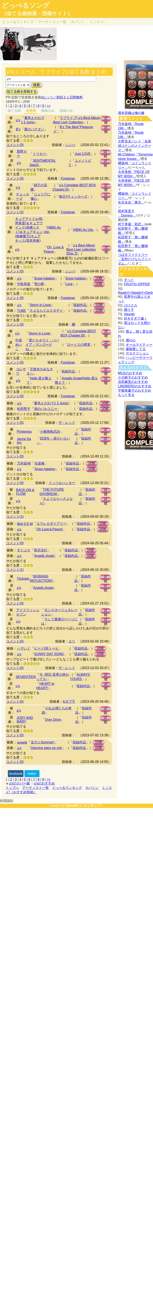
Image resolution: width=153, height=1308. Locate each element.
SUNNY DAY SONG (49, 654)
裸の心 (131, 340)
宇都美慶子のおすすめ (134, 390)
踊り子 (129, 309)
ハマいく (23, 648)
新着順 (31, 110)
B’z (18, 129)
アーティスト (52, 22)
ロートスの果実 (78, 344)
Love (69, 284)
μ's (18, 120)
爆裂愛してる (136, 349)
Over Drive (53, 719)
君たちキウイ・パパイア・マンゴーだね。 (42, 344)
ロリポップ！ (94, 805)
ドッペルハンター (62, 483)
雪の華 (39, 284)
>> (49, 106)
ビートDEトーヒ (46, 648)
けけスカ (130, 305)
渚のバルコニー (45, 409)
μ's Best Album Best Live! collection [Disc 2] (81, 249)
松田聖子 (23, 409)
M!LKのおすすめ (130, 373)
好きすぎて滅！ (135, 318)
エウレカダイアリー (51, 523)
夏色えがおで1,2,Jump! (51, 403)
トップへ (12, 787)
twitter (32, 773)
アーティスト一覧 (35, 787)
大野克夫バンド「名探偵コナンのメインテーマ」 (134, 146)
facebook (15, 773)
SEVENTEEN (26, 677)
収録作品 (80, 305)
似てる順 (14, 110)
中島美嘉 (23, 284)
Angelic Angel (44, 556)
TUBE (21, 311)
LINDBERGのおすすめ (135, 386)
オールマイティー (139, 344)
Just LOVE (83, 154)
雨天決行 (40, 550)
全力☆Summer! (42, 742)
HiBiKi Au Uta (83, 230)
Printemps (24, 431)
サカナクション (137, 353)
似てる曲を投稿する (22, 91)
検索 (36, 85)
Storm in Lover (40, 305)
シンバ (70, 145)
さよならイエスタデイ (46, 310)
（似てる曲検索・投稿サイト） (37, 13)
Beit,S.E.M (25, 524)
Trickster (23, 578)
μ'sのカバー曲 (19, 783)
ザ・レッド (67, 422)
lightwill (72, 805)
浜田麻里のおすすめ (133, 382)
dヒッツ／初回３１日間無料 (62, 97)
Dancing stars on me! (46, 748)
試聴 (106, 118)
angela (22, 742)
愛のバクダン (34, 129)
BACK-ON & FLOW (25, 491)
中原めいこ (18, 344)
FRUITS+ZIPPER (137, 284)
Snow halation (44, 278)
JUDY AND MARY (25, 719)
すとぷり (23, 550)
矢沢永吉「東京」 (131, 202)
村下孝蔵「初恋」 (131, 224)
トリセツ (39, 154)
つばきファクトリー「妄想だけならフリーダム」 (134, 259)
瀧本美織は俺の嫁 (131, 113)
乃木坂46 (24, 463)
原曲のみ (66, 110)
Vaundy (129, 314)
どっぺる (18, 22)
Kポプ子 (69, 701)
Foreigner (68, 178)
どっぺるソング (26, 5)
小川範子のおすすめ (133, 377)
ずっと (129, 280)
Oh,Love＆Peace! (50, 529)
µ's (19, 469)
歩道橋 (39, 463)
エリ (72, 641)
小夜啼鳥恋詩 (50, 431)
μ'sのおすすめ (44, 783)
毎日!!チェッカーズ (73, 196)
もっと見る (126, 395)
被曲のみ (47, 110)
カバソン (78, 22)
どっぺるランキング (67, 787)
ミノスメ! (96, 22)
